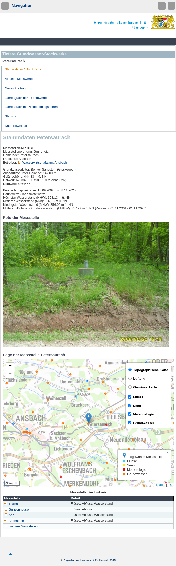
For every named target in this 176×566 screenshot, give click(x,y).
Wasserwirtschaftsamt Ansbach (44, 162)
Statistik (10, 116)
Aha (9, 515)
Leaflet (160, 485)
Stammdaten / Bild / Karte (23, 69)
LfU (170, 485)
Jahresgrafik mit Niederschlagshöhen (31, 107)
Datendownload (16, 126)
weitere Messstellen (24, 526)
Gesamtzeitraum (16, 88)
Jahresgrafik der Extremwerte (26, 98)
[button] (88, 418)
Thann (11, 504)
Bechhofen (14, 521)
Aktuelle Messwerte (19, 79)
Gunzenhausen (17, 509)
